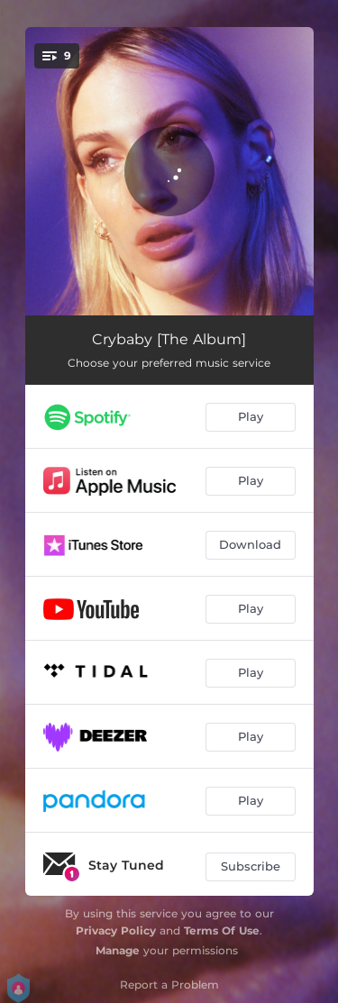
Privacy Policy (116, 930)
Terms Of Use (222, 930)
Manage (118, 950)
